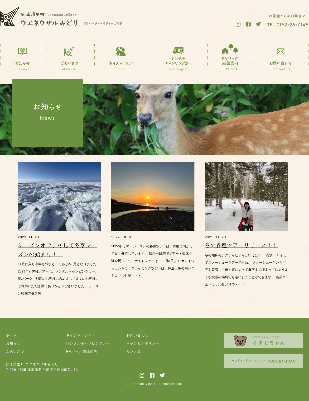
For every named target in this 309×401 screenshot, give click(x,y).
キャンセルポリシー (142, 343)
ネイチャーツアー (80, 335)
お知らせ (13, 343)
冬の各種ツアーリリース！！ (241, 245)
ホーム (11, 335)
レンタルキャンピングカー (88, 343)
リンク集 (133, 351)
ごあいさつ (15, 351)
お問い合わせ (137, 335)
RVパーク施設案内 (81, 351)
